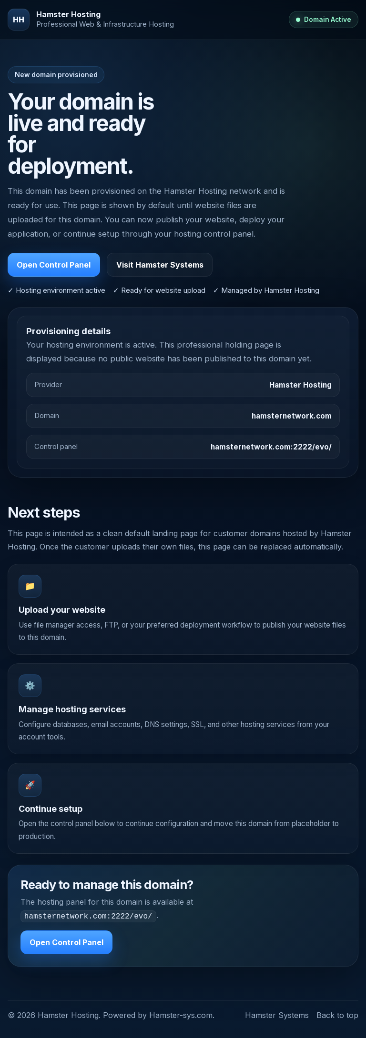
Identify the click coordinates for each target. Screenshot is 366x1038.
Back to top (337, 1014)
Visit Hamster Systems (159, 264)
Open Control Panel (54, 264)
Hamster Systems (277, 1014)
